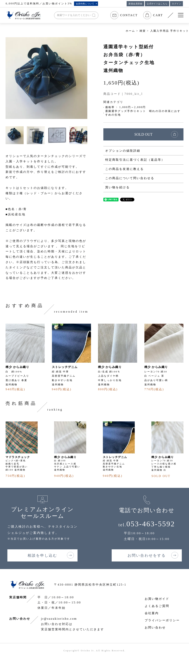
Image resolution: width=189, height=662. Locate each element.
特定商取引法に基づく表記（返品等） (135, 159)
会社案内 (152, 613)
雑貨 (143, 30)
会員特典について (85, 3)
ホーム (130, 30)
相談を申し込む (42, 555)
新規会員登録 (135, 3)
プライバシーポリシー (162, 620)
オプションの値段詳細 (122, 150)
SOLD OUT (143, 134)
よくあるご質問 (157, 606)
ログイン (176, 3)
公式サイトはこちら (157, 3)
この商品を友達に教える (124, 168)
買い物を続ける (117, 187)
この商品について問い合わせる (129, 178)
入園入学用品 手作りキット (169, 30)
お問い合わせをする (147, 555)
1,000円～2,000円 (132, 107)
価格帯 (110, 107)
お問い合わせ (155, 627)
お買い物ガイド (157, 598)
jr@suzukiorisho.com (59, 618)
